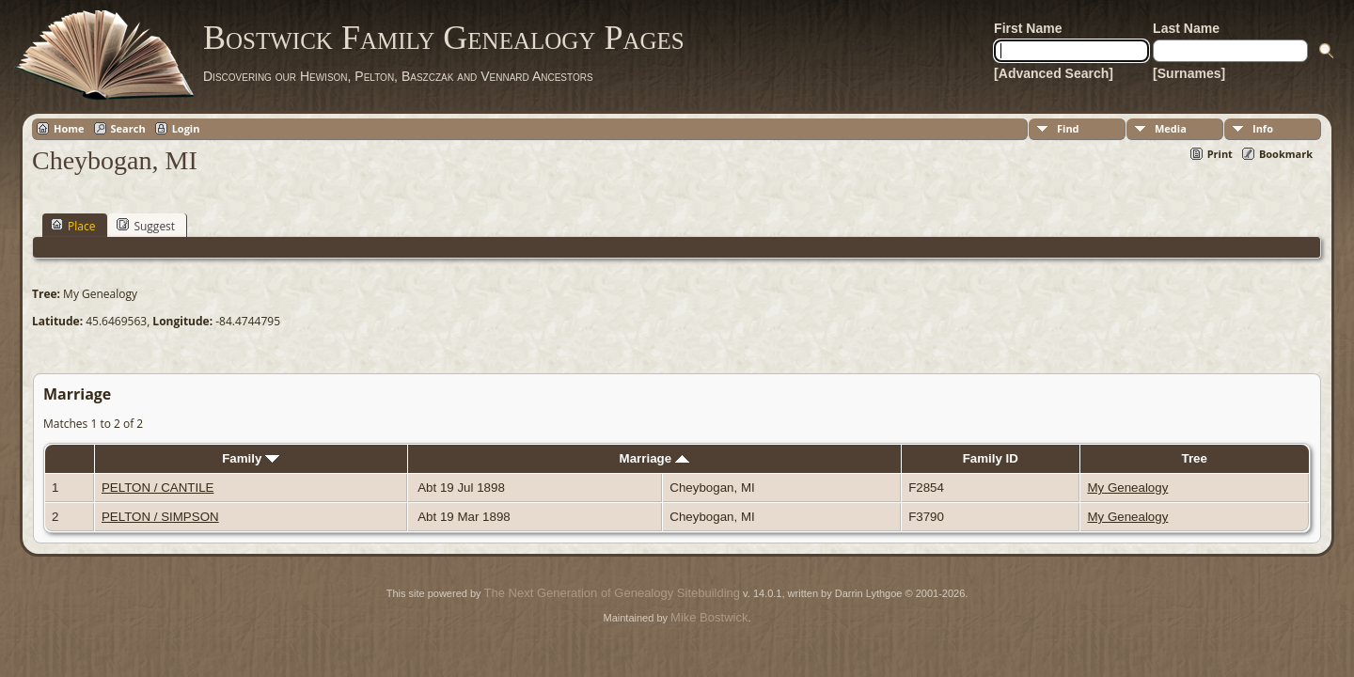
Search (128, 128)
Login (186, 128)
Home (69, 128)
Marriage (654, 458)
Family (250, 458)
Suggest (146, 225)
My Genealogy (1127, 487)
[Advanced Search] (1053, 73)
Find (1068, 128)
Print (1220, 154)
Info (1262, 128)
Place (73, 225)
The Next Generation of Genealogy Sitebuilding (612, 593)
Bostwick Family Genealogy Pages (444, 37)
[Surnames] (1189, 73)
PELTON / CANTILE (158, 487)
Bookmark (1286, 154)
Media (1171, 128)
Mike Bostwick (709, 617)
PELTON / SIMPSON (160, 517)
